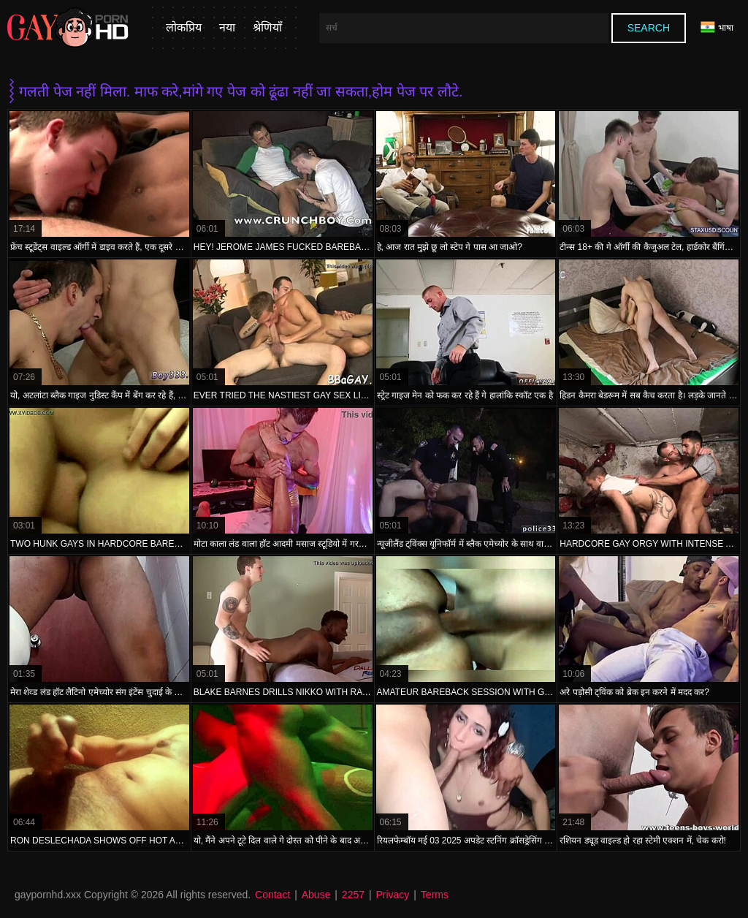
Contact (272, 894)
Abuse (316, 894)
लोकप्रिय (184, 27)
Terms (435, 894)
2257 (353, 894)
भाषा (717, 27)
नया (227, 27)
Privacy (392, 894)
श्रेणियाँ (267, 27)
